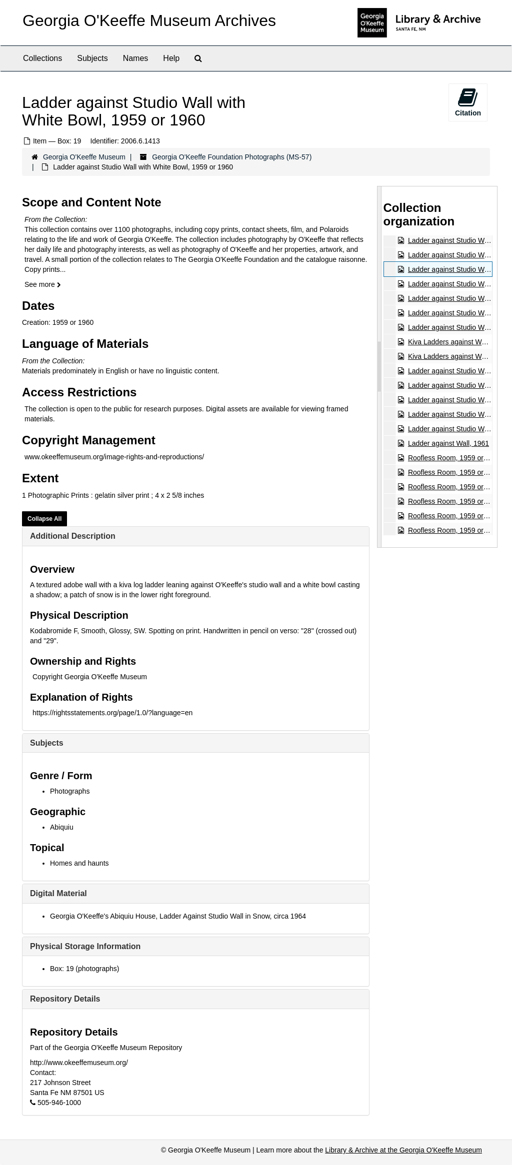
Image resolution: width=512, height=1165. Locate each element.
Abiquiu (62, 827)
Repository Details (65, 999)
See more (42, 284)
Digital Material (58, 893)
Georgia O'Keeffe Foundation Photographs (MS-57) (232, 157)
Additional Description (73, 536)
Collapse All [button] (45, 518)
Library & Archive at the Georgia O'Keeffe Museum (403, 1150)
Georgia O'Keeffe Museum (84, 157)
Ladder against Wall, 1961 (448, 443)
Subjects (92, 58)
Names (135, 58)
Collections (42, 58)
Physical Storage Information (85, 946)
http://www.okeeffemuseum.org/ (79, 1063)
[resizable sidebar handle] (380, 366)
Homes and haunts (79, 863)
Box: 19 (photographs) (85, 969)
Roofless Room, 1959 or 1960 (454, 458)
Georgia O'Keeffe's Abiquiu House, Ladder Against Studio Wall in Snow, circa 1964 (178, 916)
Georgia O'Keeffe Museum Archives (149, 20)
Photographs (70, 791)
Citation (468, 102)
